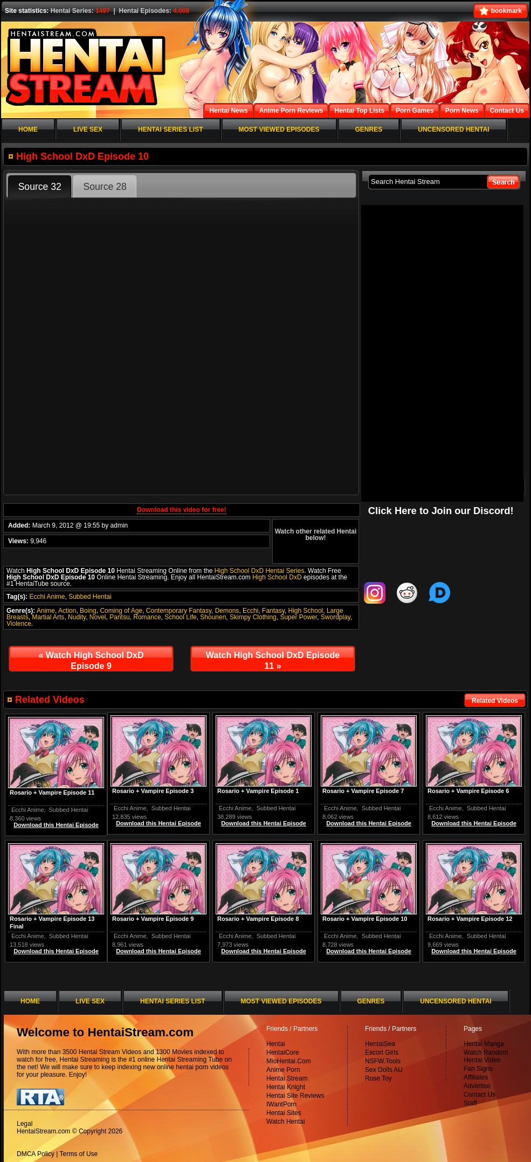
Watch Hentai (285, 1121)
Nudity (77, 617)
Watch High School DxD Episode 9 (91, 661)
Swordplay (335, 617)
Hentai (275, 1044)
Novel (97, 617)
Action (67, 610)
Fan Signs (478, 1068)
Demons (227, 610)
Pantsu (119, 617)
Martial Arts (48, 617)
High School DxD (276, 577)
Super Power (298, 617)
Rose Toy (378, 1078)
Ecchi (250, 610)
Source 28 (105, 186)
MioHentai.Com (288, 1061)
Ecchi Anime (47, 596)
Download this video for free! (181, 510)
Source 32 (39, 186)
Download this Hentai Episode (473, 823)
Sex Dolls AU (384, 1070)
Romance (147, 617)
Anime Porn (283, 1070)
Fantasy (273, 610)
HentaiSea (380, 1044)
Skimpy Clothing (253, 617)
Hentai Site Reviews (295, 1095)
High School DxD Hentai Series (260, 571)
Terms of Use (79, 1154)
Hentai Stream (287, 1078)
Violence (18, 623)
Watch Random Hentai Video (486, 1056)
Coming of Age (121, 610)
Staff (470, 1103)
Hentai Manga (484, 1044)
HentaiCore (282, 1052)
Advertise (477, 1086)
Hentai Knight (285, 1087)
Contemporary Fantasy (178, 610)
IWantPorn (281, 1104)
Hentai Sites (283, 1113)
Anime (46, 610)
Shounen (213, 617)
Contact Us (479, 1094)
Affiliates (476, 1077)
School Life (180, 617)
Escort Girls (381, 1052)
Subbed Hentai (89, 596)
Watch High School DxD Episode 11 (273, 661)
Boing (88, 610)
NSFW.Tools (383, 1061)
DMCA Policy (35, 1154)
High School (305, 610)
